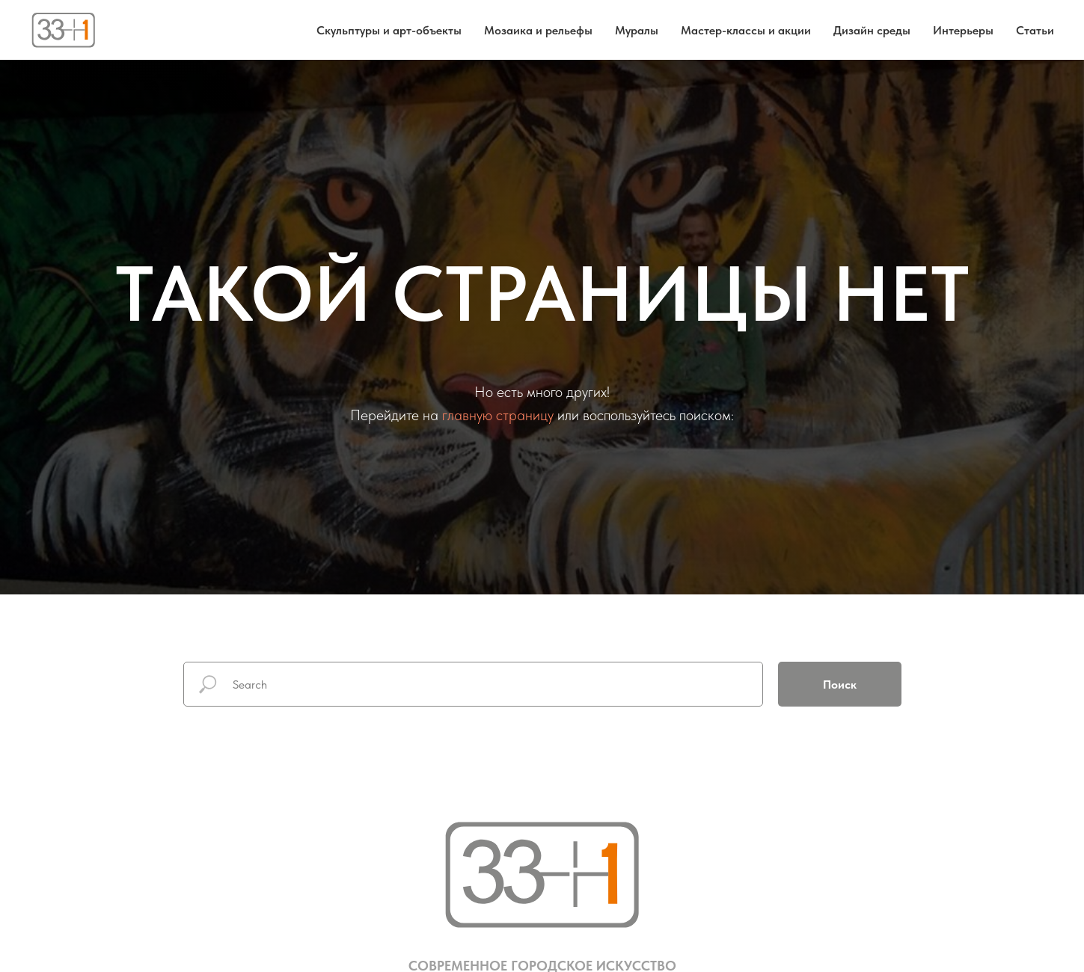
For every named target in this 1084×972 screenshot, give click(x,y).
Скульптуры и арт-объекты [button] (389, 30)
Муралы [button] (636, 30)
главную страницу (498, 415)
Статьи (1035, 30)
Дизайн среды (871, 30)
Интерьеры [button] (963, 30)
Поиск (840, 684)
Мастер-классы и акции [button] (746, 30)
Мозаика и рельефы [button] (538, 30)
